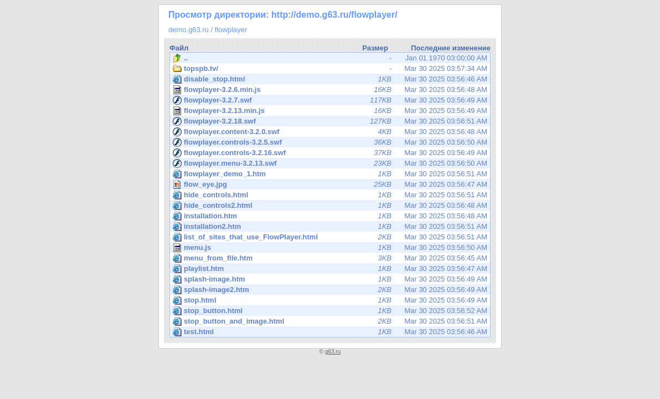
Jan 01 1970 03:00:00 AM (330, 58)
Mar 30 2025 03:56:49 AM (330, 100)
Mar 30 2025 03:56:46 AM (330, 79)
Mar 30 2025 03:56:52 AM (330, 310)
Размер (375, 48)
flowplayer (231, 29)
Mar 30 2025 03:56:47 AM (331, 184)
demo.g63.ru (188, 29)
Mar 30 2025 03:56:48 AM (330, 89)
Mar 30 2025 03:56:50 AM (330, 142)
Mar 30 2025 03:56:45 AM (330, 258)
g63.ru (333, 352)
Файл (179, 48)
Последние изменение (451, 48)
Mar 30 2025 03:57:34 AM (330, 68)
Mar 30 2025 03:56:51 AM (330, 121)
